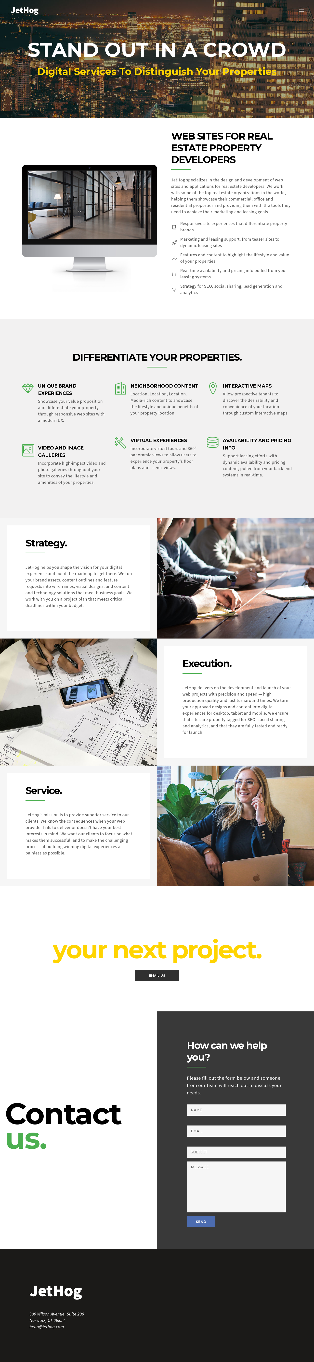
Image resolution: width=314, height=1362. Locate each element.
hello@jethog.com (46, 1327)
